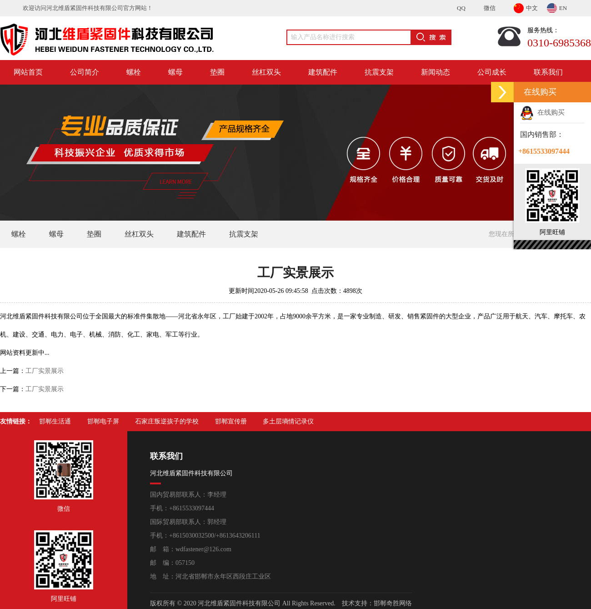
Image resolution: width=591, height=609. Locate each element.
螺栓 (133, 72)
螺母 (175, 72)
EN (557, 6)
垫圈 (217, 72)
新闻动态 (435, 72)
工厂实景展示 (44, 370)
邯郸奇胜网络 (393, 603)
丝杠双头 (266, 72)
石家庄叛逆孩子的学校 (167, 421)
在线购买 (542, 112)
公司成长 (491, 72)
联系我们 (548, 72)
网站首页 (28, 72)
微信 (490, 8)
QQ (461, 8)
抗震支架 (379, 72)
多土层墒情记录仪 (288, 421)
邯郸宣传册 (231, 421)
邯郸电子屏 (103, 421)
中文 (526, 6)
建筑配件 (322, 72)
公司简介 (84, 72)
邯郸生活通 (55, 421)
